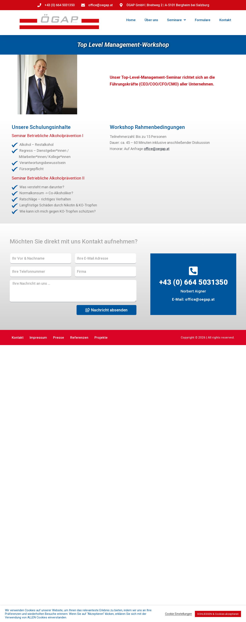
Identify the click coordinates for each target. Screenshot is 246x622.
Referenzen (79, 337)
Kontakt (225, 20)
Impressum (38, 337)
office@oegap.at (156, 149)
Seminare (176, 20)
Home (131, 20)
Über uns (151, 20)
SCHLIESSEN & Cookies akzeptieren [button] (218, 613)
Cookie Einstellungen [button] (178, 614)
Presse (58, 337)
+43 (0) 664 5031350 (193, 282)
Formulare (202, 20)
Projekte (101, 337)
